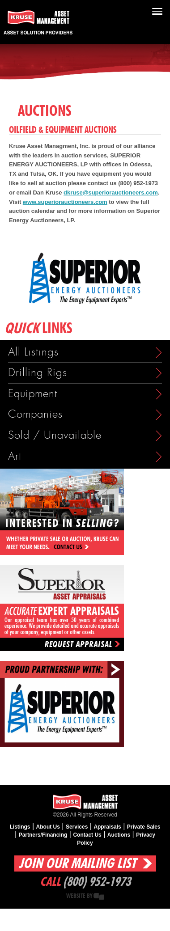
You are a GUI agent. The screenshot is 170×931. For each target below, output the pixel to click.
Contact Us (87, 835)
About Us (48, 827)
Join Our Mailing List (77, 864)
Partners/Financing (43, 835)
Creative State (99, 896)
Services (77, 827)
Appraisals (107, 827)
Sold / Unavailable (55, 435)
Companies (35, 414)
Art (14, 456)
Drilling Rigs (37, 373)
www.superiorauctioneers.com (65, 202)
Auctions (118, 835)
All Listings (33, 352)
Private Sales (144, 827)
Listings (20, 827)
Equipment (32, 394)
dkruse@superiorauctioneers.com (111, 192)
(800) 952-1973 (97, 882)
